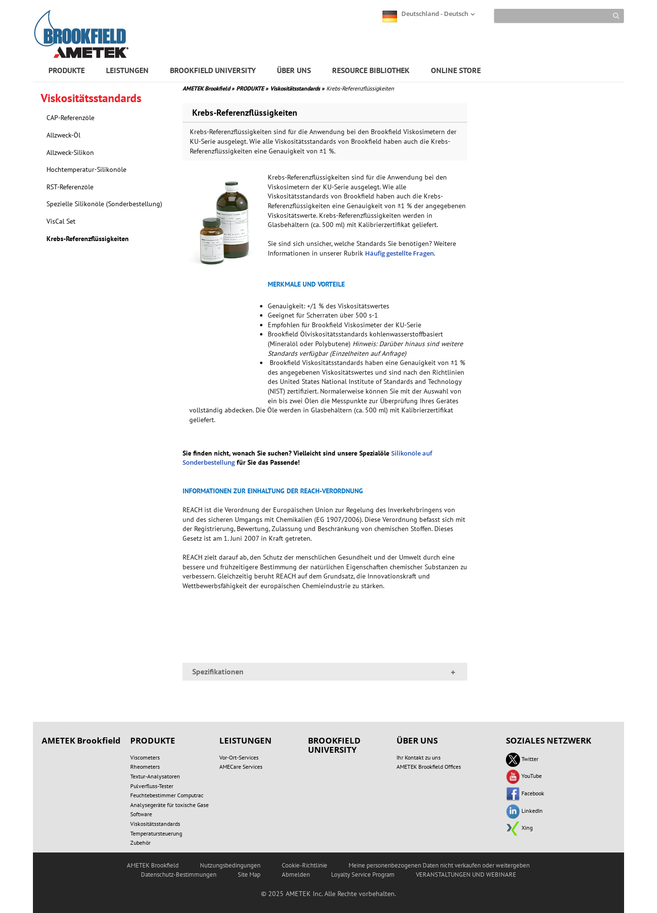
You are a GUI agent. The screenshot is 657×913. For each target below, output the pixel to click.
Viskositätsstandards (297, 88)
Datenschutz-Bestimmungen (178, 874)
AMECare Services (240, 766)
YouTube (524, 775)
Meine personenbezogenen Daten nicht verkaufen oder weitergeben (439, 865)
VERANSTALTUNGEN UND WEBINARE (466, 874)
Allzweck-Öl (63, 135)
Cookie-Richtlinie (304, 865)
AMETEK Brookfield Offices (429, 766)
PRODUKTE (66, 70)
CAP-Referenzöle (70, 117)
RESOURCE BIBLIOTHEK (371, 70)
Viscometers (145, 757)
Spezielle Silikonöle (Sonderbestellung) (104, 203)
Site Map (249, 874)
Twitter (522, 758)
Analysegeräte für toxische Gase (169, 804)
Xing (519, 827)
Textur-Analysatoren (155, 776)
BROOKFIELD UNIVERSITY (213, 70)
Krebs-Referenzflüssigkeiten (87, 238)
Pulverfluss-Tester (151, 786)
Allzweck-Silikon (70, 152)
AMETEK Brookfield (208, 88)
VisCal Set (61, 221)
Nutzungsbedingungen (230, 865)
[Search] (559, 16)
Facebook (525, 793)
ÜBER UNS (294, 70)
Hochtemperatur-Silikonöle (86, 169)
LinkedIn (524, 810)
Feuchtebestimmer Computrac (166, 795)
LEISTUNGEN (127, 70)
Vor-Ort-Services (239, 757)
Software (141, 814)
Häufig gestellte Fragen (399, 253)
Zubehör (140, 842)
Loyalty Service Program (363, 874)
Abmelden (296, 874)
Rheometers (145, 766)
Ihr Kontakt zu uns (419, 757)
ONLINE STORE (456, 70)
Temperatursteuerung (156, 833)
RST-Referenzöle (69, 187)
